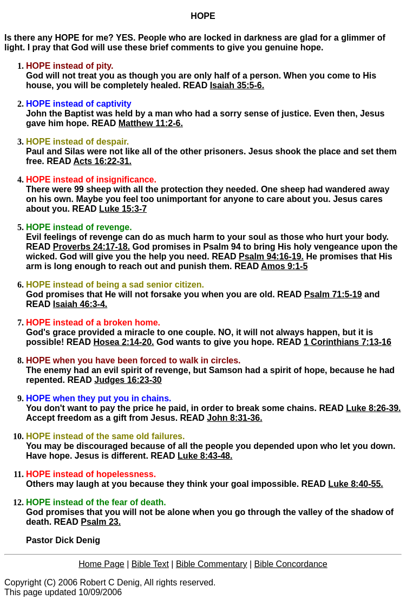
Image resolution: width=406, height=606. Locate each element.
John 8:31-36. (234, 417)
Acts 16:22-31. (102, 161)
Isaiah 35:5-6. (237, 85)
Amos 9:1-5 (284, 266)
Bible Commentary (211, 564)
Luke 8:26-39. (373, 408)
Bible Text (150, 564)
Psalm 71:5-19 (333, 294)
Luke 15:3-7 (123, 208)
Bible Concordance (291, 564)
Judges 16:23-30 (128, 380)
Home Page (101, 564)
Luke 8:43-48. (205, 455)
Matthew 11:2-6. (151, 123)
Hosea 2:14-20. (123, 342)
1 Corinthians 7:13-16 (347, 342)
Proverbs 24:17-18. (91, 246)
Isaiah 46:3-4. (80, 304)
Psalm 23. (101, 521)
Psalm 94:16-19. (271, 256)
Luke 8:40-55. (355, 483)
